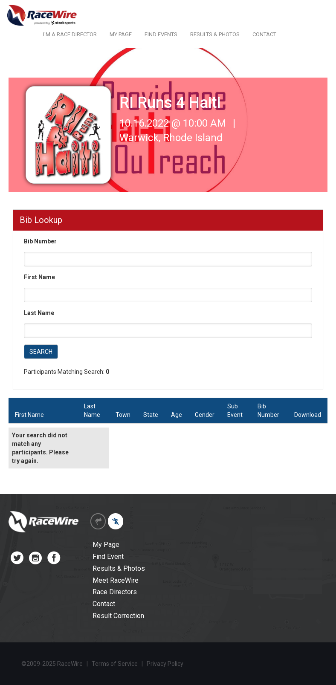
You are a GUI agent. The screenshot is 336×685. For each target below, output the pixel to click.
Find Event (108, 556)
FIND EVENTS (161, 34)
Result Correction (118, 616)
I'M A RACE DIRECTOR (70, 34)
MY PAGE (121, 34)
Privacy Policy (165, 663)
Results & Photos (119, 568)
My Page (106, 544)
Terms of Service (115, 663)
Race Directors (115, 592)
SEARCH (40, 351)
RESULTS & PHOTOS (215, 34)
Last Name (39, 312)
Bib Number (40, 241)
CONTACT (264, 34)
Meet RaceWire (116, 580)
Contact (104, 604)
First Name (39, 277)
